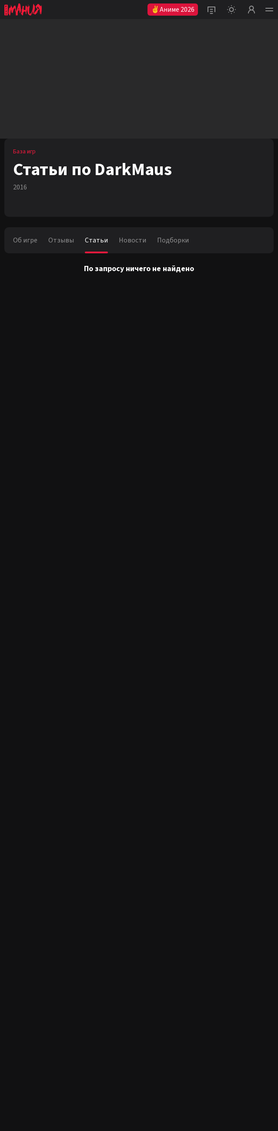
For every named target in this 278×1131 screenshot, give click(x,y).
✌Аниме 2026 (172, 9)
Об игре (25, 240)
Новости (132, 240)
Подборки (173, 240)
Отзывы (61, 240)
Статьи (96, 240)
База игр (24, 151)
